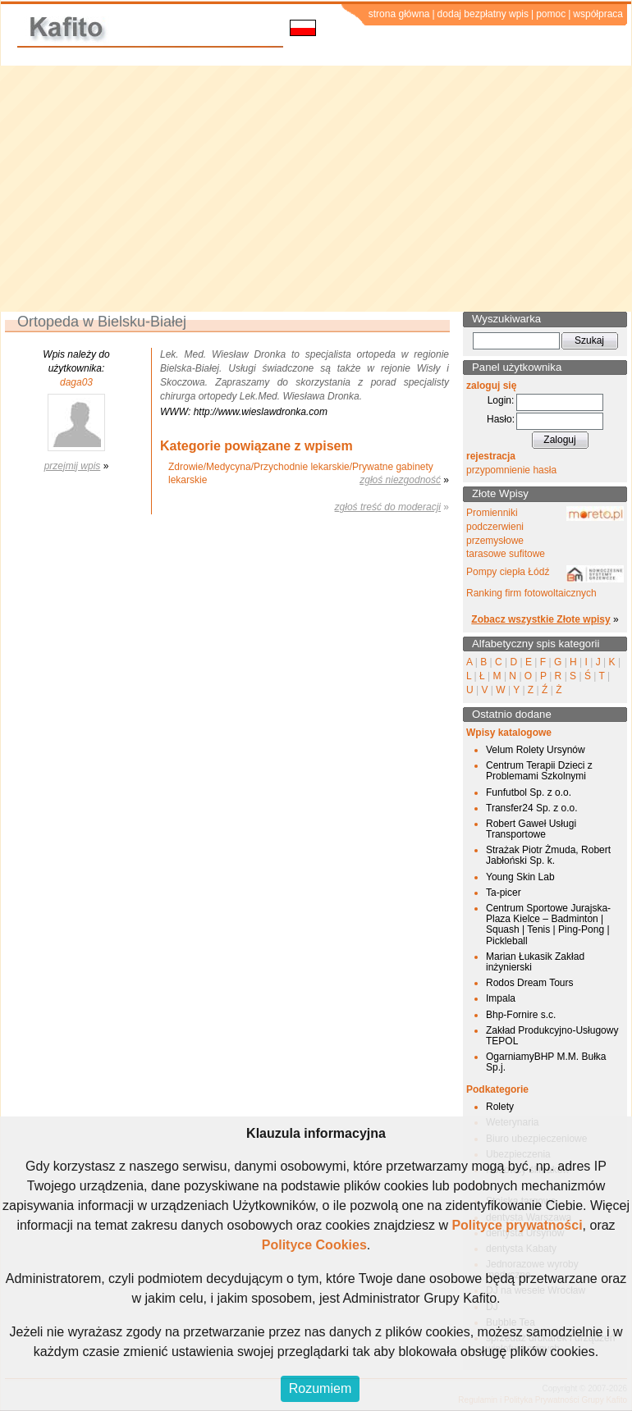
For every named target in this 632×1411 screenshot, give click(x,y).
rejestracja (490, 456)
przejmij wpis (72, 466)
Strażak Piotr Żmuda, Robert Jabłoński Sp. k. (548, 855)
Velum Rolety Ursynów (535, 750)
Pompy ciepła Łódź (507, 572)
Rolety (500, 1106)
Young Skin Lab (520, 877)
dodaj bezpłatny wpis (483, 14)
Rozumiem (320, 1388)
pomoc (551, 14)
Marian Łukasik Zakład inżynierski (535, 962)
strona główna (399, 14)
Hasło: (501, 419)
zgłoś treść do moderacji (388, 507)
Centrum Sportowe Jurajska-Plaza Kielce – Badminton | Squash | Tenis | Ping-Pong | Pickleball (548, 924)
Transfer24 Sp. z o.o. (532, 808)
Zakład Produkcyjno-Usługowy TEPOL (552, 1036)
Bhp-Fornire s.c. (521, 1015)
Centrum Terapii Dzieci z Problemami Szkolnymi (539, 771)
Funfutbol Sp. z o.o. (528, 792)
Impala (500, 998)
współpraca (598, 14)
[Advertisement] (316, 189)
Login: (501, 400)
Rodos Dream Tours (530, 983)
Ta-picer (503, 892)
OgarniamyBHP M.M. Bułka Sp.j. (546, 1062)
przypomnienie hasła (511, 470)
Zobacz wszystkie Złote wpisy (540, 619)
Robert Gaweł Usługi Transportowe (531, 829)
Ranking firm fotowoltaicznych (531, 593)
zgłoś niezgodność (400, 480)
